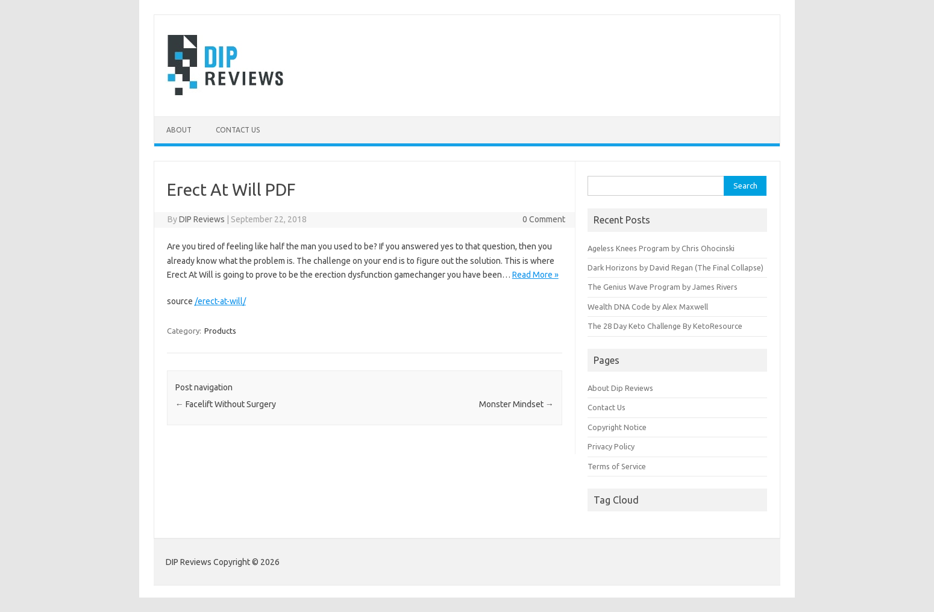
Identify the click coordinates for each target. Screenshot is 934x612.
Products (220, 330)
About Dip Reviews (620, 388)
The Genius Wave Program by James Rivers (663, 287)
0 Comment (543, 219)
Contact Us (238, 130)
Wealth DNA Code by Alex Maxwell (648, 306)
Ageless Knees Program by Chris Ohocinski (661, 248)
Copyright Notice (617, 427)
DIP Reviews (202, 219)
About (179, 130)
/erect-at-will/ (220, 301)
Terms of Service (617, 466)
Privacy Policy (611, 446)
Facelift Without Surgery (225, 404)
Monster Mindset (516, 404)
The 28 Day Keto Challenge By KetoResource (665, 326)
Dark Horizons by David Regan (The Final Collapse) (675, 267)
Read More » (535, 274)
